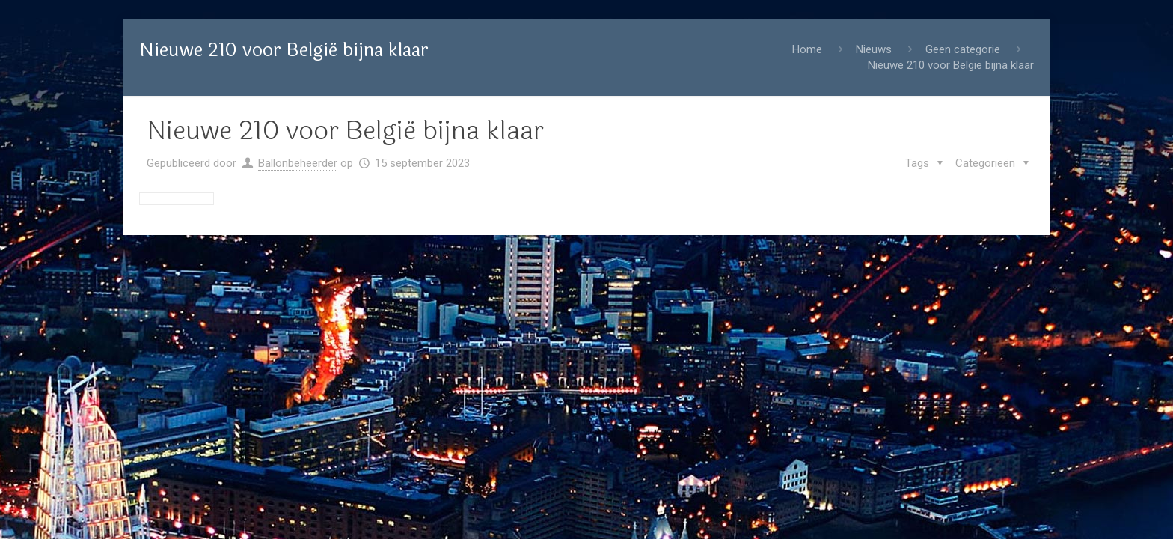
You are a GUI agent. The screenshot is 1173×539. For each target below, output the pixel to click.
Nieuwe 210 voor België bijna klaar (951, 65)
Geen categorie (962, 49)
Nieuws (874, 49)
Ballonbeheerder (297, 163)
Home (807, 49)
